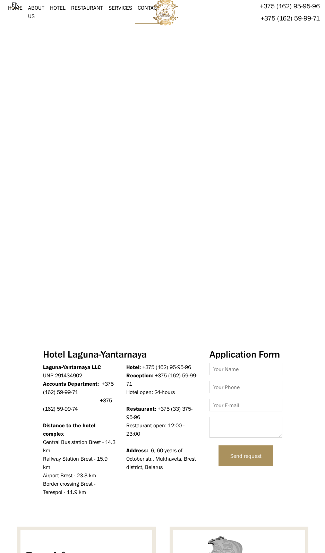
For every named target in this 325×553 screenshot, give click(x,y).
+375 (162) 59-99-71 (290, 18)
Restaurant (87, 8)
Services (120, 8)
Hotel (58, 8)
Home (15, 8)
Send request (246, 456)
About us (36, 12)
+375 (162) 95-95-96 (290, 6)
